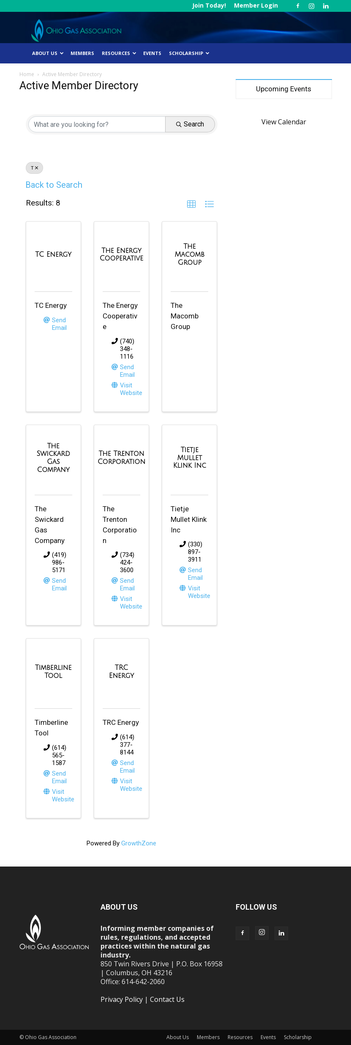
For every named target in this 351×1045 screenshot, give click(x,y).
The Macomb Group (185, 316)
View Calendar (283, 121)
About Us (48, 53)
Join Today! (209, 5)
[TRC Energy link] (121, 672)
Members (82, 53)
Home (26, 74)
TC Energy (51, 305)
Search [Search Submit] (190, 124)
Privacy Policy (122, 999)
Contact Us (167, 999)
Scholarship (189, 53)
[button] (191, 204)
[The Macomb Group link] (189, 254)
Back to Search (53, 185)
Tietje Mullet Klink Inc (189, 519)
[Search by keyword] (97, 124)
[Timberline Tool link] (53, 672)
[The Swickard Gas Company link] (53, 458)
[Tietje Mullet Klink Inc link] (189, 458)
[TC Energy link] (53, 255)
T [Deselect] (34, 168)
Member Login (256, 5)
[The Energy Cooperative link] (121, 255)
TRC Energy (121, 722)
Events (152, 53)
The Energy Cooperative (120, 316)
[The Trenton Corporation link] (121, 458)
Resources (119, 53)
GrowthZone (138, 843)
